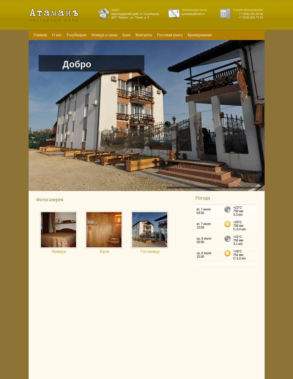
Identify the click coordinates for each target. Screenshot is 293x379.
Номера (59, 251)
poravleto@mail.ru (193, 13)
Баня (104, 251)
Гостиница (150, 251)
